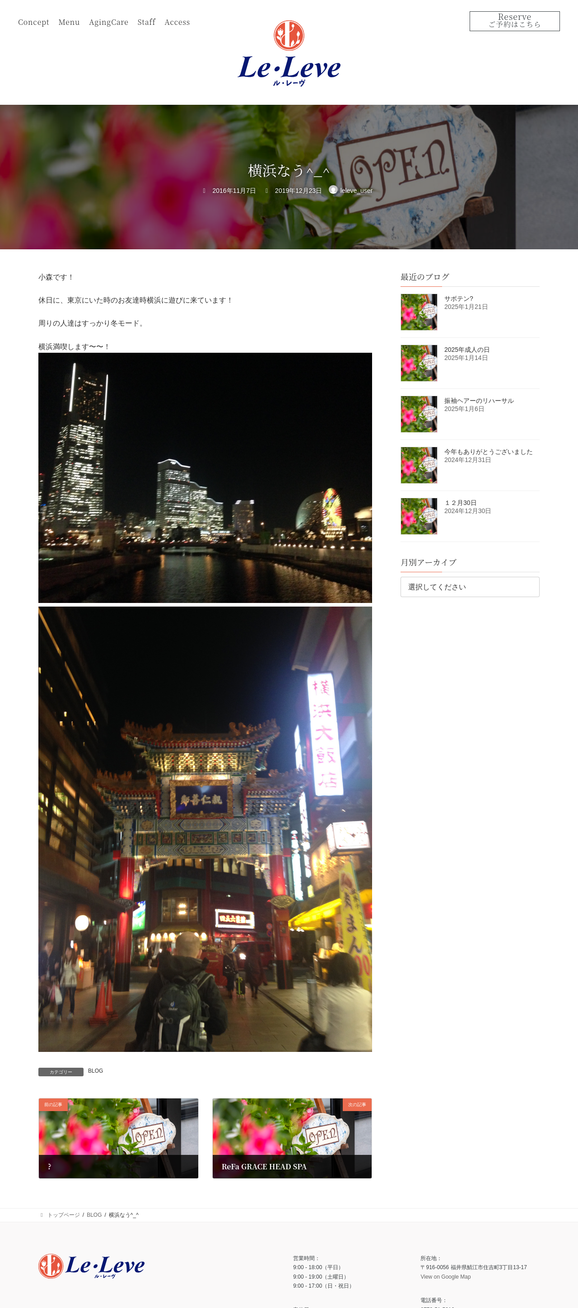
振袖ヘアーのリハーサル (479, 400)
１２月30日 (460, 502)
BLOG (95, 1071)
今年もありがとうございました (488, 451)
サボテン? (458, 298)
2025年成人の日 (467, 349)
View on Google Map (445, 1276)
